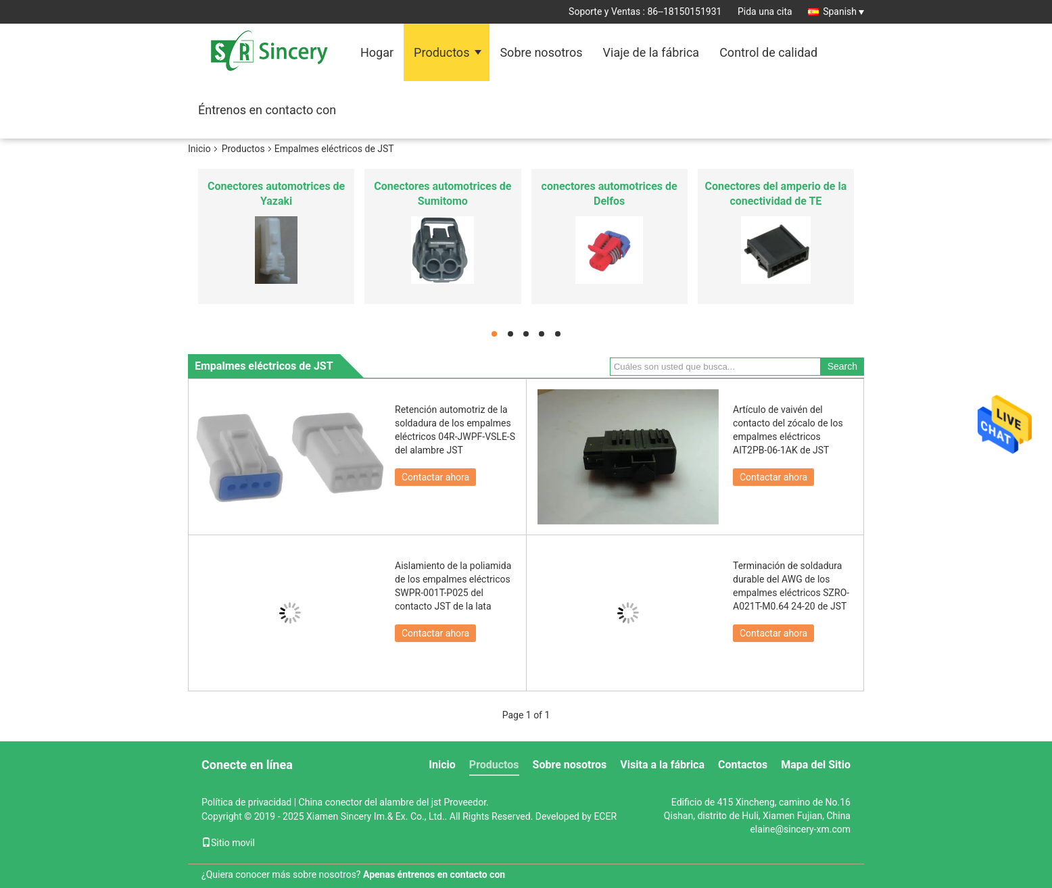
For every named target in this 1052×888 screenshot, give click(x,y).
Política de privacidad (246, 802)
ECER (605, 816)
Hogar (376, 52)
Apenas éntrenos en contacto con (434, 874)
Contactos (742, 764)
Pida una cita (765, 11)
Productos (441, 52)
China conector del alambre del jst (370, 802)
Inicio (199, 148)
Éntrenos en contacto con (267, 110)
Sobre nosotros (541, 52)
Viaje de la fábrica (651, 52)
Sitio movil (228, 842)
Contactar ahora (435, 477)
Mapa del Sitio (816, 764)
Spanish (843, 11)
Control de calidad (768, 52)
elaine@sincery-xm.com (800, 829)
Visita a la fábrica (662, 764)
